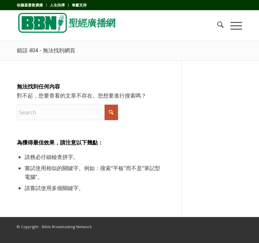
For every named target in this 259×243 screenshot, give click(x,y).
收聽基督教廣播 (30, 4)
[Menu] (233, 25)
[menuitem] (32, 5)
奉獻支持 (79, 4)
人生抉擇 (57, 4)
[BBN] (67, 25)
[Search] (217, 25)
